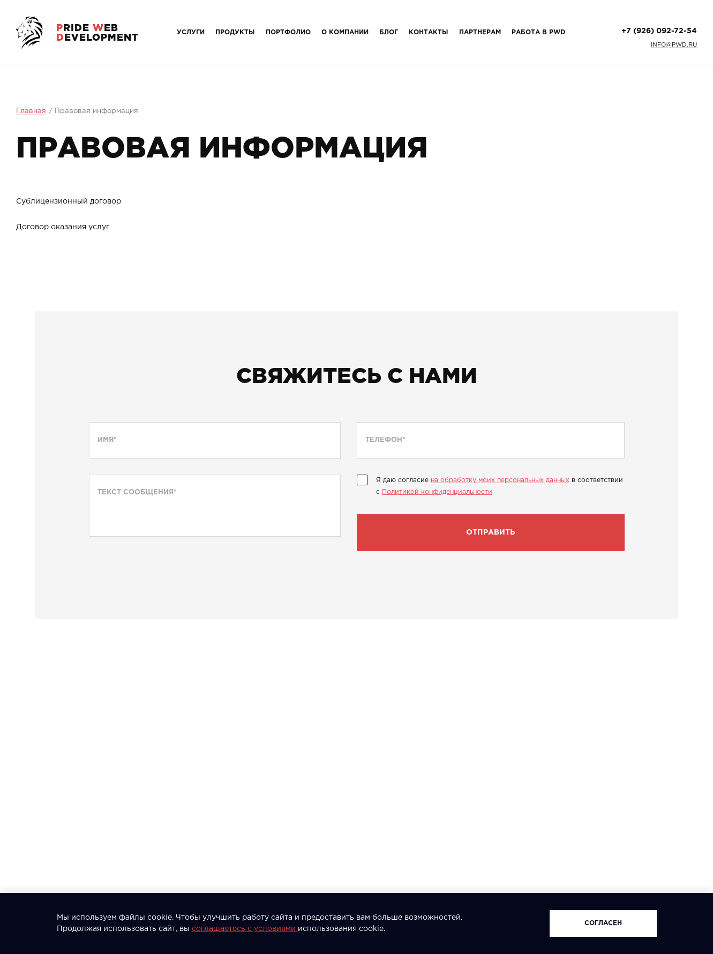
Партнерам (480, 32)
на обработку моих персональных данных (500, 480)
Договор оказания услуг (62, 227)
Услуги (191, 32)
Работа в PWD (538, 32)
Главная (31, 111)
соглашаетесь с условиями (245, 929)
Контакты (428, 32)
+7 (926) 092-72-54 (659, 31)
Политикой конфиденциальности (437, 492)
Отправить (490, 532)
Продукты (235, 32)
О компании (345, 32)
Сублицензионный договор (68, 201)
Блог (388, 32)
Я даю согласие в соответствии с (499, 486)
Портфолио (288, 32)
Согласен (603, 923)
